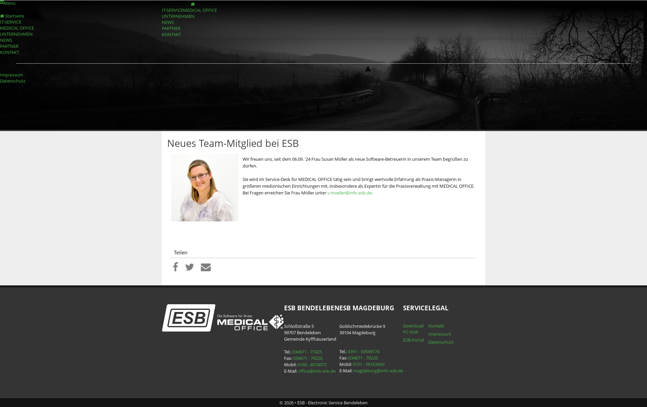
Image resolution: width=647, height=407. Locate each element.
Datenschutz (12, 81)
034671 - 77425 (307, 352)
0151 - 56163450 (368, 364)
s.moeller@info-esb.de (349, 193)
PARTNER (171, 28)
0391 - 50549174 (363, 351)
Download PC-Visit (413, 329)
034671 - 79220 (307, 358)
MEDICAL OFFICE (200, 10)
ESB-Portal (413, 340)
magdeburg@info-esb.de (378, 371)
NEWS (168, 22)
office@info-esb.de (317, 371)
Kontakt (436, 326)
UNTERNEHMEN (178, 16)
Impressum (11, 75)
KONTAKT (171, 34)
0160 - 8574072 (312, 365)
